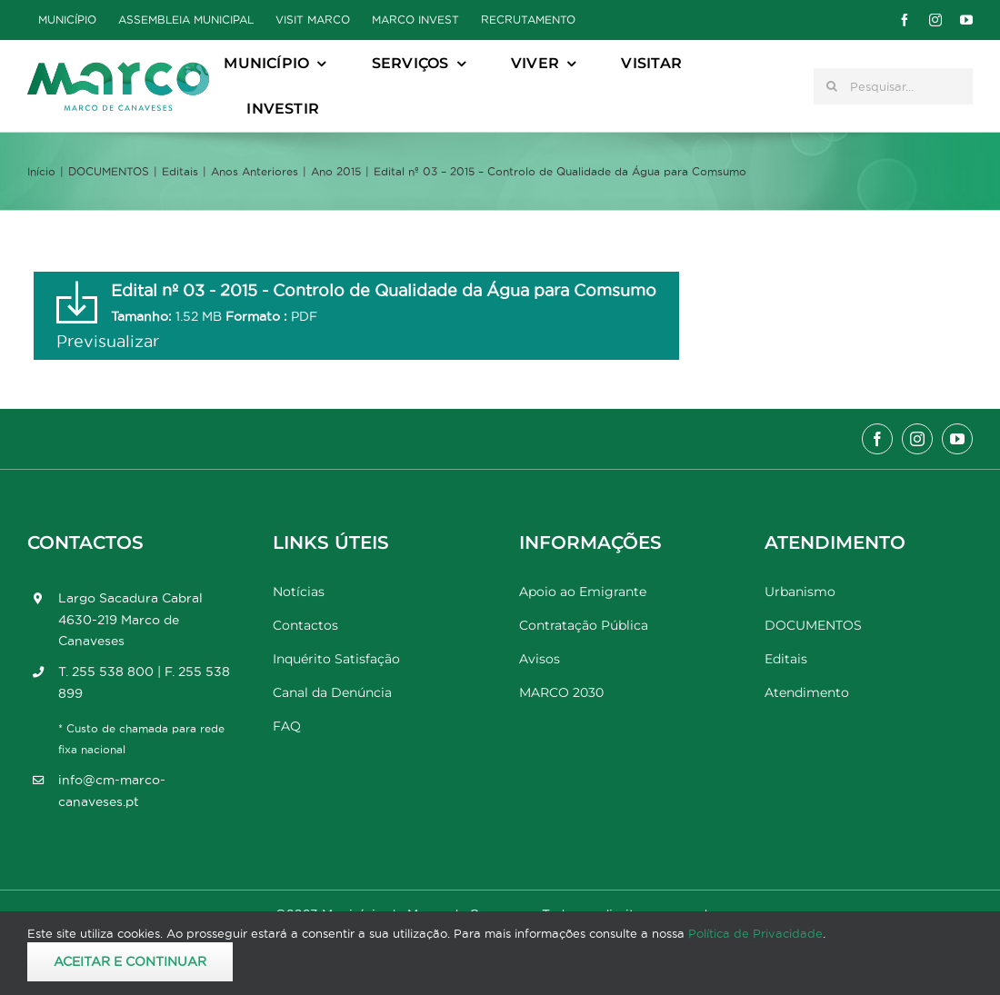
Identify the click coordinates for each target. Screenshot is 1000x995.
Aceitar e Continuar (130, 961)
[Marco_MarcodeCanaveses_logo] (118, 69)
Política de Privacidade (755, 933)
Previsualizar (107, 341)
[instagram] (935, 20)
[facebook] (904, 20)
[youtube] (966, 20)
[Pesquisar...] (893, 86)
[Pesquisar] (832, 86)
